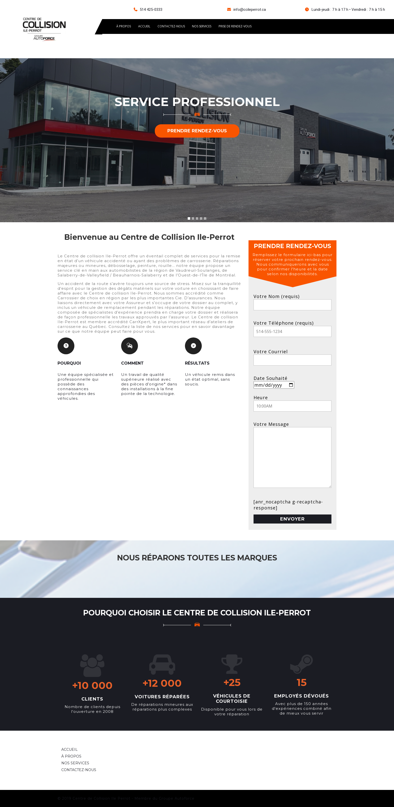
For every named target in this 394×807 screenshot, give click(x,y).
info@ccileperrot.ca (249, 9)
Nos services (203, 27)
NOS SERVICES (75, 763)
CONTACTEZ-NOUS (172, 27)
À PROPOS (124, 27)
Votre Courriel (292, 356)
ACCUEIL (145, 27)
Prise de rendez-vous (236, 27)
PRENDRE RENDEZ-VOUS (197, 131)
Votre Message (292, 457)
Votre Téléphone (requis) (292, 327)
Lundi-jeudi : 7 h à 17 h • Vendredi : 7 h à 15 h (348, 9)
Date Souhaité (274, 381)
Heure (292, 401)
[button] (29, 140)
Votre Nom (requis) (292, 300)
